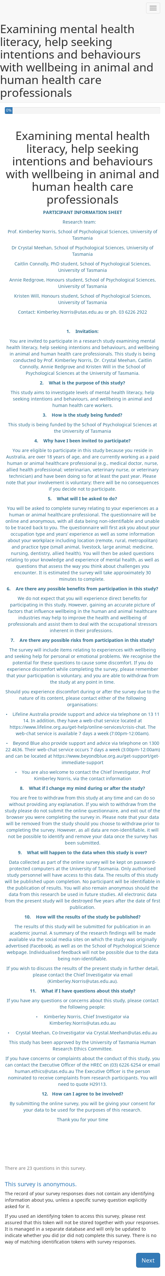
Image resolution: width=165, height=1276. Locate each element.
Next (148, 1260)
